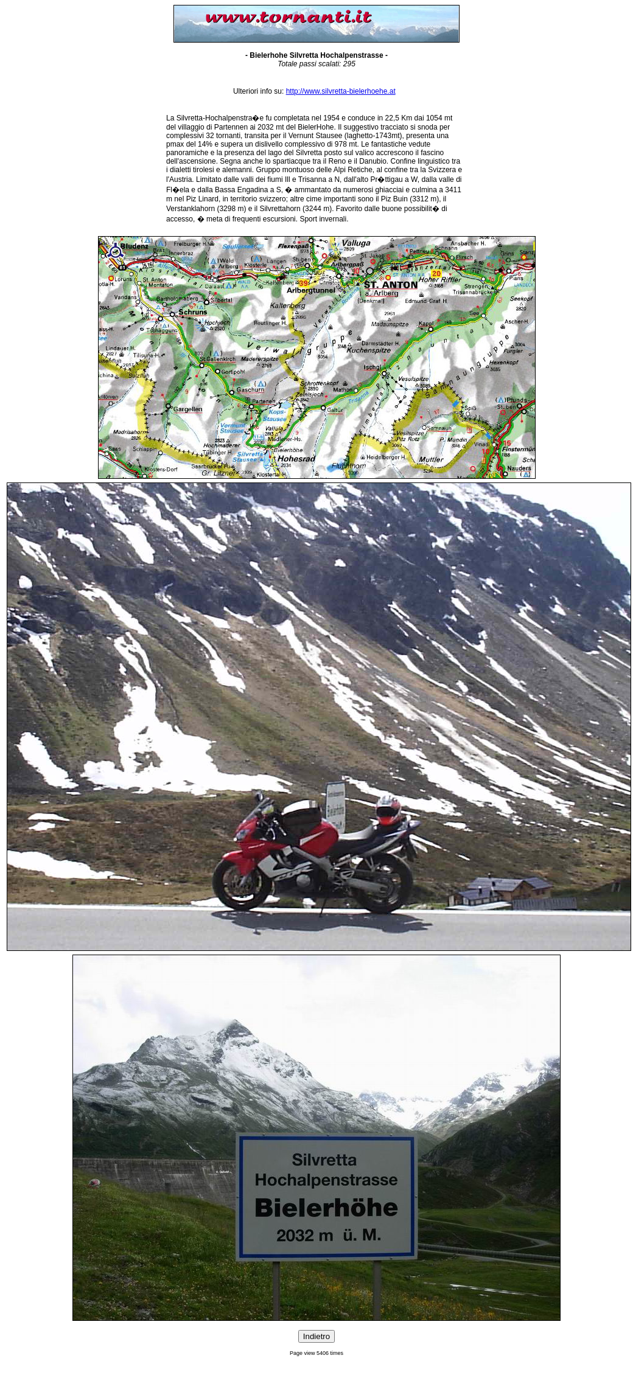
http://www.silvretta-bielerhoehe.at (341, 91)
